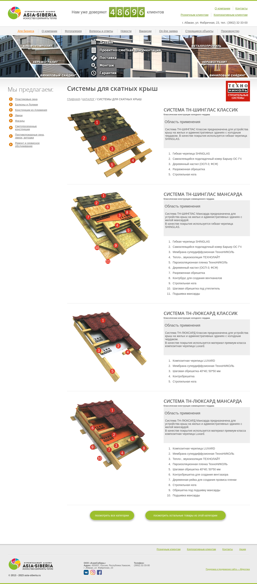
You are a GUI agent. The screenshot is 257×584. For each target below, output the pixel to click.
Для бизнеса (27, 31)
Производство (232, 31)
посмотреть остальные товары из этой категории (185, 515)
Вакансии (147, 31)
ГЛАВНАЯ (73, 99)
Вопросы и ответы (102, 31)
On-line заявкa (170, 31)
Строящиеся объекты (201, 31)
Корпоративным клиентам (231, 14)
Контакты (242, 8)
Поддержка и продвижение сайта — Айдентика (228, 569)
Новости (127, 31)
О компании (222, 8)
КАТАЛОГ (88, 99)
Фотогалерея (75, 31)
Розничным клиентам (194, 14)
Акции (242, 549)
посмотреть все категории (112, 515)
